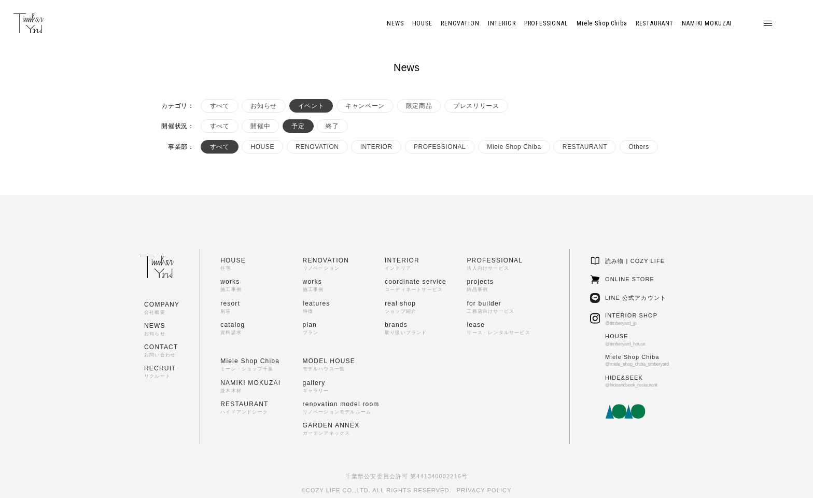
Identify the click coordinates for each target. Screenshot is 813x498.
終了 (332, 126)
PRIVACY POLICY (484, 490)
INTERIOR (376, 146)
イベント (311, 105)
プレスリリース (476, 105)
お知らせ (263, 105)
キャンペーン (365, 105)
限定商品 (419, 105)
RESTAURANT (585, 146)
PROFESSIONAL (440, 146)
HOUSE (262, 146)
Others (638, 146)
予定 (297, 126)
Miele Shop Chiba (514, 146)
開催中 (260, 126)
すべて (220, 105)
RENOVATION (317, 146)
